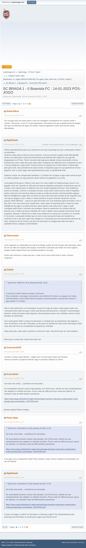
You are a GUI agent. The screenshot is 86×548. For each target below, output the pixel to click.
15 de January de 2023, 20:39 (14, 352)
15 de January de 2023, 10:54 (14, 115)
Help (63, 542)
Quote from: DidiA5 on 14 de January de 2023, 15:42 (27, 283)
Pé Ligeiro (40, 79)
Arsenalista (12, 374)
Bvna (46, 79)
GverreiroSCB (13, 347)
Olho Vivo (52, 79)
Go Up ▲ (81, 542)
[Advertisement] (43, 44)
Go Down (6, 104)
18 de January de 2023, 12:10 (14, 422)
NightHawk (12, 140)
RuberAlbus (12, 111)
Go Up (4, 527)
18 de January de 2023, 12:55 (14, 477)
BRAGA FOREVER (28, 79)
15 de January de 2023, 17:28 (14, 240)
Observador (12, 235)
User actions (77, 104)
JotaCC (68, 79)
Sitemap (29, 542)
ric (14, 79)
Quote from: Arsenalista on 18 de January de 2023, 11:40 (29, 428)
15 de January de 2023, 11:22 (14, 144)
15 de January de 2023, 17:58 (14, 274)
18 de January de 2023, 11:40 (14, 378)
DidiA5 (9, 270)
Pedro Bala (12, 418)
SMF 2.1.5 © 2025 (7, 542)
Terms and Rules (71, 542)
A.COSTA (61, 79)
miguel (18, 79)
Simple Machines (20, 542)
